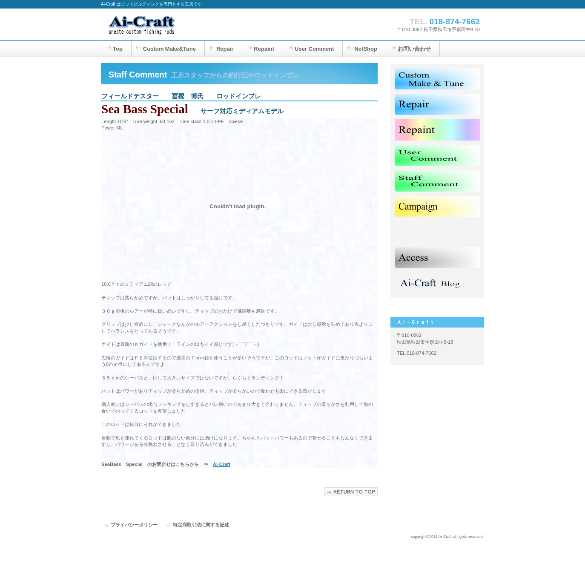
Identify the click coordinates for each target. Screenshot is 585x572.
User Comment (437, 155)
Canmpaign (437, 206)
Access (437, 257)
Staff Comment (437, 181)
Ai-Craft (186, 24)
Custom (437, 78)
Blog (437, 283)
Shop (437, 232)
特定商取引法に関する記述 (201, 524)
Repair (437, 104)
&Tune (169, 49)
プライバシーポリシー (134, 524)
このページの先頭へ (351, 491)
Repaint (437, 130)
